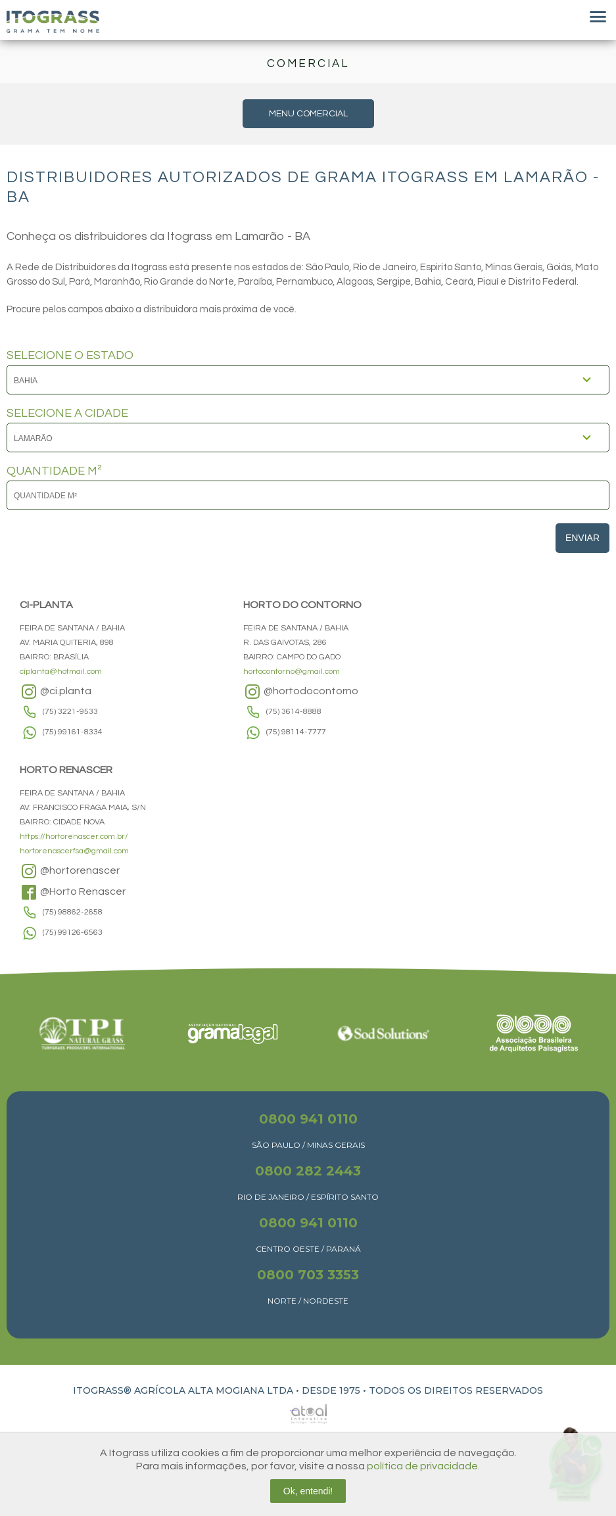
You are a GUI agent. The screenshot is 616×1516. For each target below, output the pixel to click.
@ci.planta (55, 691)
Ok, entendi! (308, 1491)
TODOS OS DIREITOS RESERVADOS (456, 1390)
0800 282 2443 (308, 1171)
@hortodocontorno (300, 691)
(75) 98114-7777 (296, 732)
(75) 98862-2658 (73, 912)
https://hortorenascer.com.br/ (74, 836)
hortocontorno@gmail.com (291, 671)
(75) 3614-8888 (293, 711)
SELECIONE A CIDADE (67, 413)
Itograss (53, 22)
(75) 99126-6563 (73, 932)
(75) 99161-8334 (73, 732)
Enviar (582, 538)
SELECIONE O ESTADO (70, 356)
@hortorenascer (70, 871)
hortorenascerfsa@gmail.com (74, 851)
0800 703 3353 (308, 1275)
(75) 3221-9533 (70, 711)
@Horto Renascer (73, 892)
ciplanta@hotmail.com (61, 671)
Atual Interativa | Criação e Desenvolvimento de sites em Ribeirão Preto (294, 1410)
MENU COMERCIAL (308, 113)
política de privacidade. (423, 1466)
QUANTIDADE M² (54, 471)
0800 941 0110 (308, 1119)
